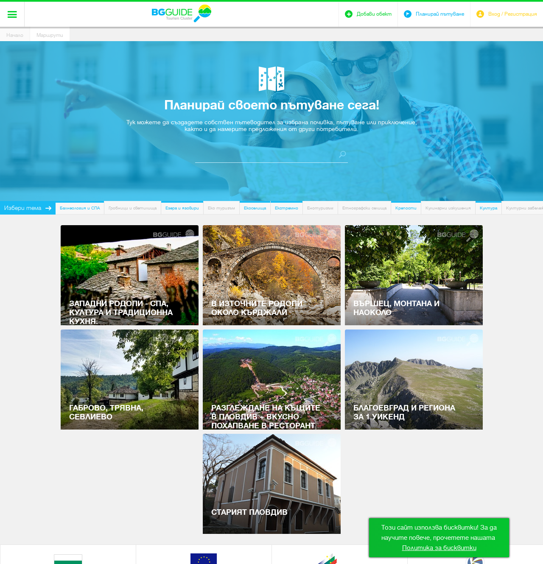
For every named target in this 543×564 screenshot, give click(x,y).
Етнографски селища (364, 208)
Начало (14, 35)
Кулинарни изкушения (448, 208)
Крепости (406, 208)
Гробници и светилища (133, 208)
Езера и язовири (182, 208)
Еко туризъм (221, 208)
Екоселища (255, 208)
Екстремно (286, 208)
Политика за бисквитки (439, 548)
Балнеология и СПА (80, 208)
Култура (488, 208)
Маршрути (49, 35)
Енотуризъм (320, 208)
